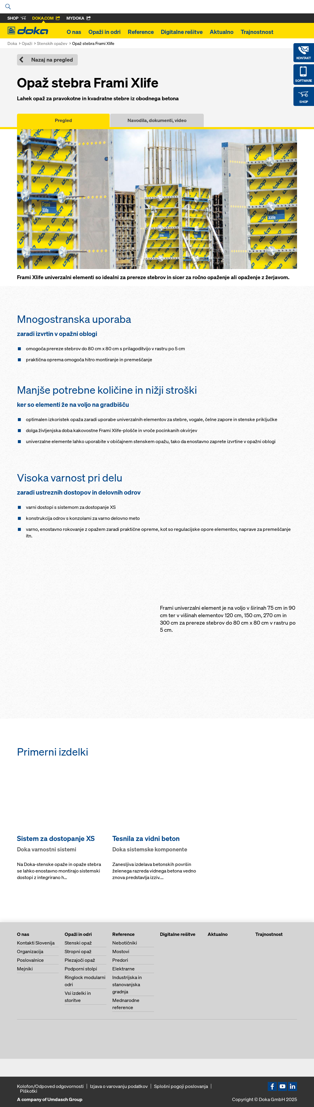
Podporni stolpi (81, 968)
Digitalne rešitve (182, 32)
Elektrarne (123, 968)
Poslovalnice (30, 960)
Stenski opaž (78, 942)
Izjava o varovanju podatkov (119, 1086)
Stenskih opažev (52, 43)
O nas (74, 32)
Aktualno (222, 32)
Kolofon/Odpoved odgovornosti (50, 1086)
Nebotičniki (124, 942)
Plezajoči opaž (80, 960)
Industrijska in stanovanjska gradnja (127, 984)
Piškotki (28, 1091)
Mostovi (120, 951)
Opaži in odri (104, 32)
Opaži (27, 43)
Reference (141, 32)
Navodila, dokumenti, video (157, 120)
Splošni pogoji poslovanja (181, 1086)
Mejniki (25, 968)
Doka (12, 43)
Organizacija (30, 951)
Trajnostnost (257, 32)
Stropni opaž (78, 951)
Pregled (63, 120)
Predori (120, 960)
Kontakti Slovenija (36, 942)
